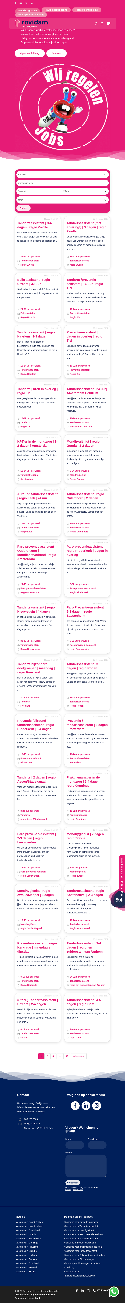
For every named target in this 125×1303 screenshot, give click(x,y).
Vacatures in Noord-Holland (29, 1226)
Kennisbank (34, 1298)
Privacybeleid (22, 1294)
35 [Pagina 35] (66, 1056)
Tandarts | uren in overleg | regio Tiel (37, 391)
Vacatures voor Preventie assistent (81, 1238)
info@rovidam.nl (32, 1123)
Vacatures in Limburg (26, 1255)
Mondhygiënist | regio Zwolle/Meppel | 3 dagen (35, 893)
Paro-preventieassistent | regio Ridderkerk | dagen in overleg (87, 551)
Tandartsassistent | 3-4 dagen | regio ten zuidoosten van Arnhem (85, 947)
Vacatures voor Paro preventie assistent (84, 1234)
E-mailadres (97, 1143)
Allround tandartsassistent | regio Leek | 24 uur (37, 496)
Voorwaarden (78, 1190)
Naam (74, 1143)
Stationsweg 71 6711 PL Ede (38, 1128)
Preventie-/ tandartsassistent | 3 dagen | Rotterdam (87, 725)
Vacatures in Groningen (27, 1242)
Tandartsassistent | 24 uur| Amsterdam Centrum (87, 391)
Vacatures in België (25, 1271)
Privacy (68, 1190)
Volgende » (79, 1056)
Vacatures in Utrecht (26, 1234)
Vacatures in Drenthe (26, 1251)
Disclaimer (20, 1298)
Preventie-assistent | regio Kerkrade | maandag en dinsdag (37, 947)
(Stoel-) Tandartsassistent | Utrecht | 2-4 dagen (37, 1002)
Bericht (86, 1165)
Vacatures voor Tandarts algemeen (81, 1222)
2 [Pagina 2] (47, 1056)
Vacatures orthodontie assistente (80, 1242)
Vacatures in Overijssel (27, 1263)
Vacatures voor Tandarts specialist (81, 1226)
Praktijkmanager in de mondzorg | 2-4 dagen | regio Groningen (84, 781)
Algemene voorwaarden (43, 1294)
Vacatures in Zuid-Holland (28, 1238)
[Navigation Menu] (108, 23)
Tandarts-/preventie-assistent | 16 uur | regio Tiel (85, 284)
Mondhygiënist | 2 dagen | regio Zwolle (86, 836)
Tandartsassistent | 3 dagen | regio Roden (82, 666)
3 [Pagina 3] (53, 1056)
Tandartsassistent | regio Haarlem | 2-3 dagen (36, 334)
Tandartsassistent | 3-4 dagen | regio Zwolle (34, 225)
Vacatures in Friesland (27, 1259)
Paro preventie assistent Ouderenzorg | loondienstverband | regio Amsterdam (36, 553)
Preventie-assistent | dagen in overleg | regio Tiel (85, 336)
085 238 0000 (31, 1119)
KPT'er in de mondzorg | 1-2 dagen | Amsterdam (37, 443)
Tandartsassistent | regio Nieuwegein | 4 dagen (36, 609)
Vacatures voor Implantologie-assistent (83, 1247)
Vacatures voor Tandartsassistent (80, 1251)
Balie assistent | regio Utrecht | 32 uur (33, 282)
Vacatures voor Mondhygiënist (79, 1230)
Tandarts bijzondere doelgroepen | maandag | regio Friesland (36, 668)
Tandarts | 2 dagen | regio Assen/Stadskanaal (36, 779)
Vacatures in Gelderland (28, 1230)
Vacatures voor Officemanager (79, 1259)
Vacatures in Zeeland (26, 1267)
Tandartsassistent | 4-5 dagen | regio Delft (84, 1002)
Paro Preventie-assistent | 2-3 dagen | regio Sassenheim (86, 611)
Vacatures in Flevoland (27, 1247)
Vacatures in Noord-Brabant (29, 1222)
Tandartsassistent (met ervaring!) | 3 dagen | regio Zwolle (87, 227)
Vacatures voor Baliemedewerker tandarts (85, 1255)
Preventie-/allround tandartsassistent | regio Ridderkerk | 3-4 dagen (35, 725)
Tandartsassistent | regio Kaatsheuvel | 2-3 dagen (85, 893)
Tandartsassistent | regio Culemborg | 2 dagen (85, 496)
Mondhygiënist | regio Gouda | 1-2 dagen (83, 443)
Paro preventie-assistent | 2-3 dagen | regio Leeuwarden (36, 838)
